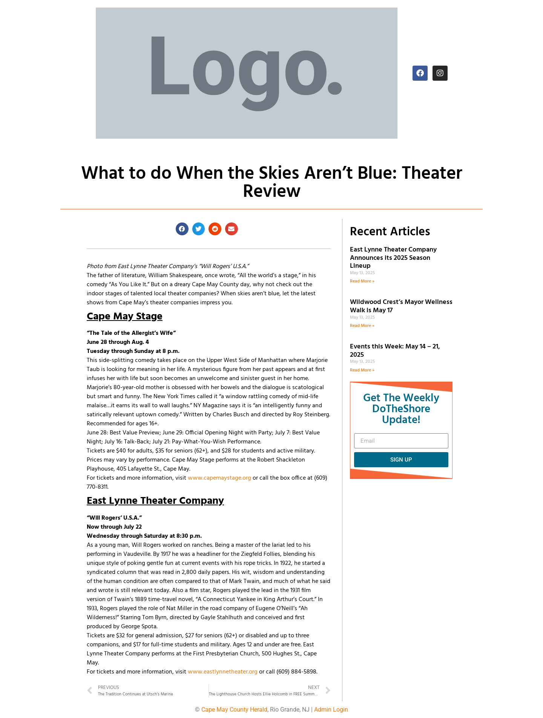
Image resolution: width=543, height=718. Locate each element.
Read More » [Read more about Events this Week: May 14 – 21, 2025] (362, 370)
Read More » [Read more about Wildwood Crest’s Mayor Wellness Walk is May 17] (362, 326)
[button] (182, 228)
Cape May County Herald (234, 709)
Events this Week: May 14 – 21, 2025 (395, 351)
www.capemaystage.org (219, 478)
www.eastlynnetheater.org (223, 672)
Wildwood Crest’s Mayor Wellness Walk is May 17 (401, 306)
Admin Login (331, 709)
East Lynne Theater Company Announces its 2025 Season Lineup (393, 258)
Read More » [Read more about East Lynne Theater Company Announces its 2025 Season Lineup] (362, 281)
